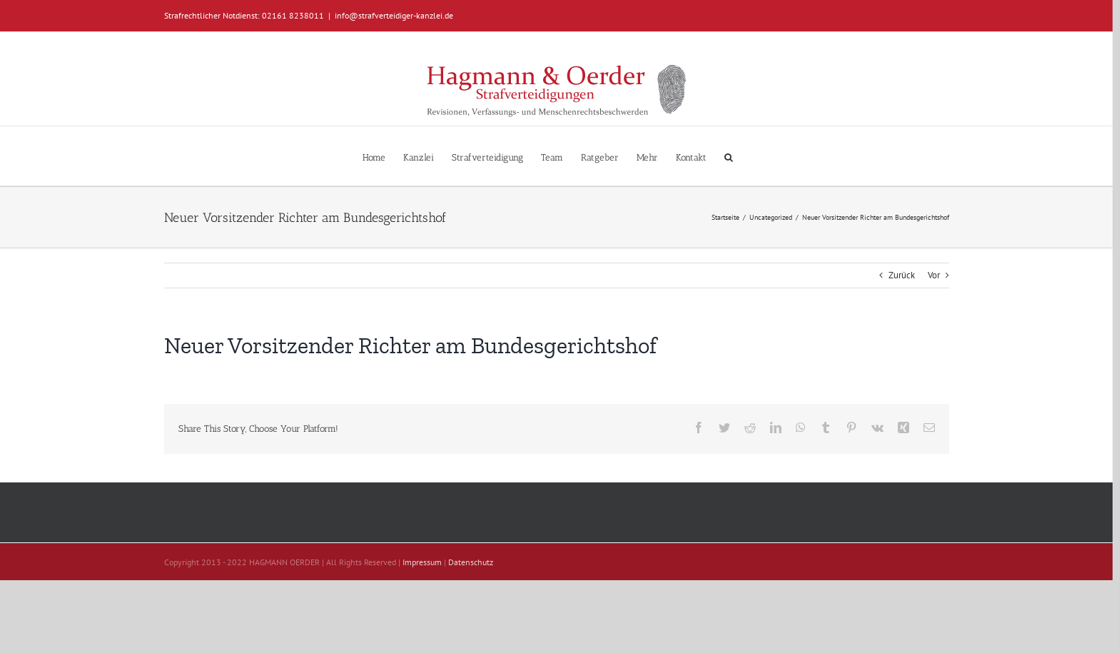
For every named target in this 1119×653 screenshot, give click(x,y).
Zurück (901, 275)
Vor (934, 275)
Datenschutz (470, 562)
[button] (728, 156)
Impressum (422, 562)
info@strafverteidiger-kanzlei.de (394, 15)
